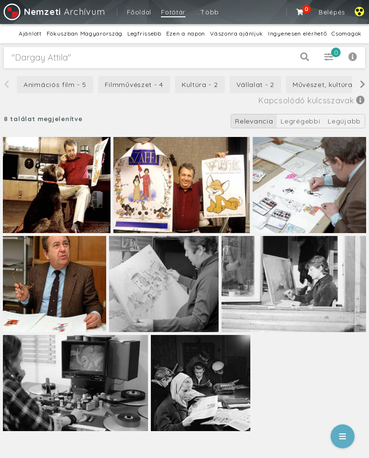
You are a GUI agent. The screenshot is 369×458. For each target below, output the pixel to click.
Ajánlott (30, 33)
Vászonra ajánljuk (236, 33)
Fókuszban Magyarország (85, 33)
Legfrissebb (144, 33)
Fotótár (173, 12)
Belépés (332, 12)
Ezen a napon (185, 33)
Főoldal (139, 12)
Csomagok (347, 33)
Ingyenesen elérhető (297, 33)
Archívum (53, 12)
